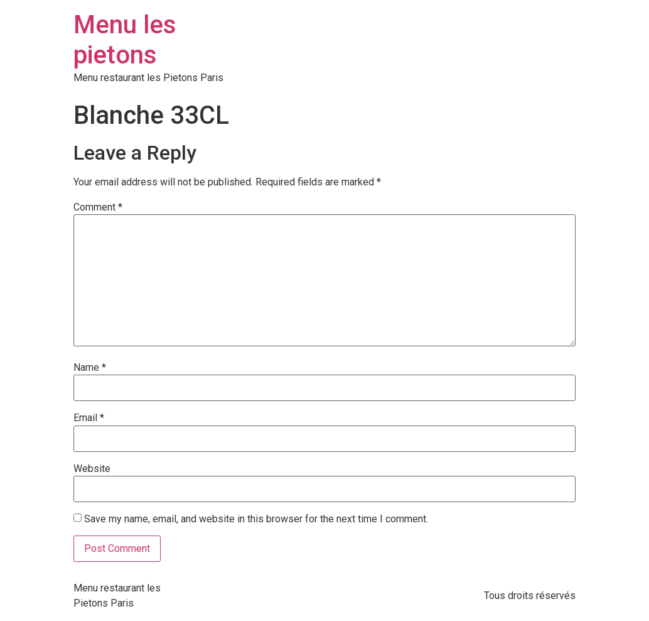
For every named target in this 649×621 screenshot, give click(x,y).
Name (89, 368)
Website (91, 469)
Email (88, 418)
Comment (97, 207)
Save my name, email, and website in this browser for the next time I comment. (256, 519)
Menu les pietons (124, 40)
